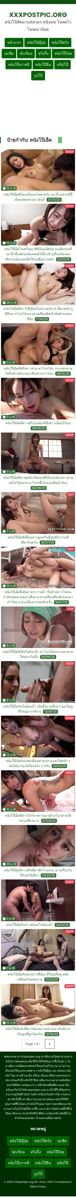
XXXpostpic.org (38, 14)
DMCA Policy (38, 1186)
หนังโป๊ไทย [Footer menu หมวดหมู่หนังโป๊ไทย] (55, 1151)
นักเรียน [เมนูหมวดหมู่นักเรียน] (26, 53)
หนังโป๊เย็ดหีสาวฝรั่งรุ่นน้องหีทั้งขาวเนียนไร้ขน (38, 423)
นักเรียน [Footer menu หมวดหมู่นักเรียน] (18, 1151)
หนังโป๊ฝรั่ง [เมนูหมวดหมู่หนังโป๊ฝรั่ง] (60, 42)
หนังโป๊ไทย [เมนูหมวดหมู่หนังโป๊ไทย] (63, 53)
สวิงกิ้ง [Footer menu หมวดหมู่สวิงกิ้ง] (36, 1151)
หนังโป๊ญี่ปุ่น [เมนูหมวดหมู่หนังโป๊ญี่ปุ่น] (36, 42)
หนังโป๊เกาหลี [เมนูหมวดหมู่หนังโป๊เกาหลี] (18, 64)
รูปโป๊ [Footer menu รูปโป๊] (38, 1173)
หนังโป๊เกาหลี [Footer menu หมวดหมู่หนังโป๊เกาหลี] (18, 1162)
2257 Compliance (59, 1182)
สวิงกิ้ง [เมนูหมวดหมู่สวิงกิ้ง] (43, 53)
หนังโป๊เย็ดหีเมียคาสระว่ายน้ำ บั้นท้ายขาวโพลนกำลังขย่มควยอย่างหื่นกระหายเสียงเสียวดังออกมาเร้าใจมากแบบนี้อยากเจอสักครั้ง (38, 597)
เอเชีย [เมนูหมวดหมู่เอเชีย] (9, 53)
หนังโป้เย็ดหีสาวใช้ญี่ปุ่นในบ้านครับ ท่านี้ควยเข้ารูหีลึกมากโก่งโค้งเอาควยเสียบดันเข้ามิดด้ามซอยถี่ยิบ (38, 313)
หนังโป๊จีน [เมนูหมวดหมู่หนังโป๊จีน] (43, 64)
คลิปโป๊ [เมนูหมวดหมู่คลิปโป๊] (62, 64)
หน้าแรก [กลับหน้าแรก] (14, 42)
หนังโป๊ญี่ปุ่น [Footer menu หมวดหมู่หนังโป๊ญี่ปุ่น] (19, 1140)
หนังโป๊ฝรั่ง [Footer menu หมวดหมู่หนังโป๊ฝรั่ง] (42, 1140)
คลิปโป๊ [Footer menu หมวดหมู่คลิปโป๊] (62, 1162)
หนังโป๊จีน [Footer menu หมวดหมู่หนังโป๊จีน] (43, 1162)
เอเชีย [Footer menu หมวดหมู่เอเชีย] (62, 1140)
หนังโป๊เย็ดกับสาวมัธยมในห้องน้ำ (29, 924)
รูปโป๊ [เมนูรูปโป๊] (38, 75)
